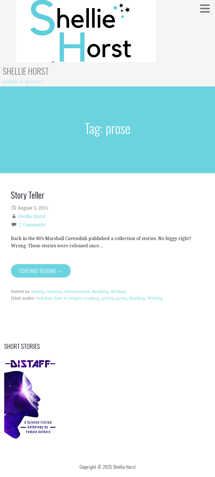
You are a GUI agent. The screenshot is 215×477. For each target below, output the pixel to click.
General (54, 291)
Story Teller (28, 194)
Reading (100, 291)
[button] (207, 8)
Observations (77, 291)
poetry (107, 298)
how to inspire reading (76, 298)
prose (121, 298)
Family (37, 291)
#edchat (44, 298)
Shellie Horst (26, 71)
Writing (118, 291)
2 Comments (32, 224)
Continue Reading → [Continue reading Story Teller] (40, 270)
